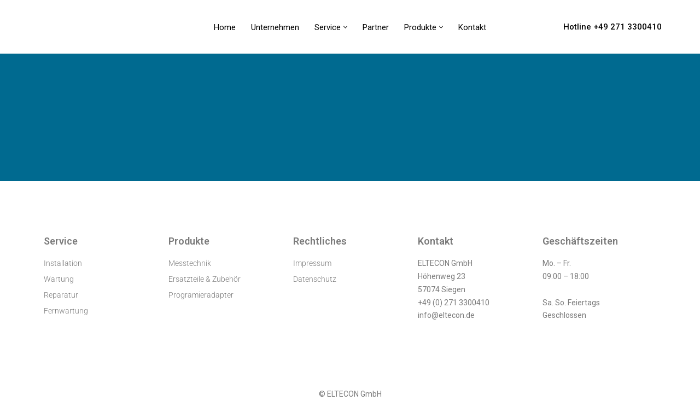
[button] (345, 27)
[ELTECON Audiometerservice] (67, 27)
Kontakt (472, 27)
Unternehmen (275, 27)
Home (225, 27)
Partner (376, 27)
